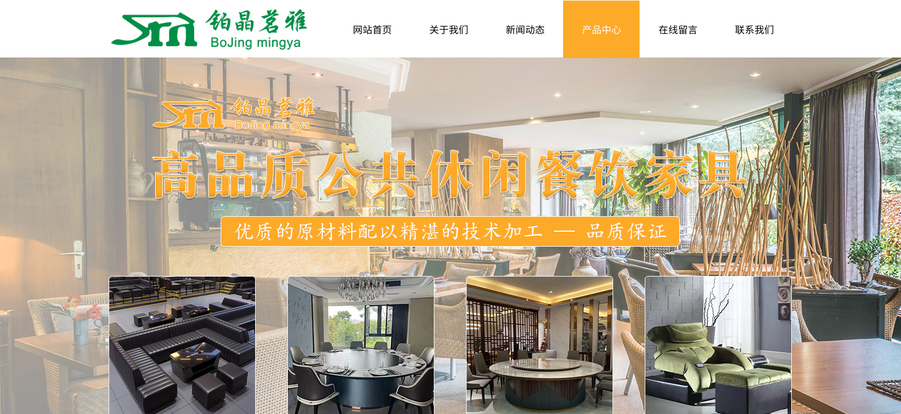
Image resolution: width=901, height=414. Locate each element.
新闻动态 (525, 29)
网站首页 (372, 29)
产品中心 (601, 29)
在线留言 (678, 29)
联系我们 (754, 29)
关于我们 (448, 29)
